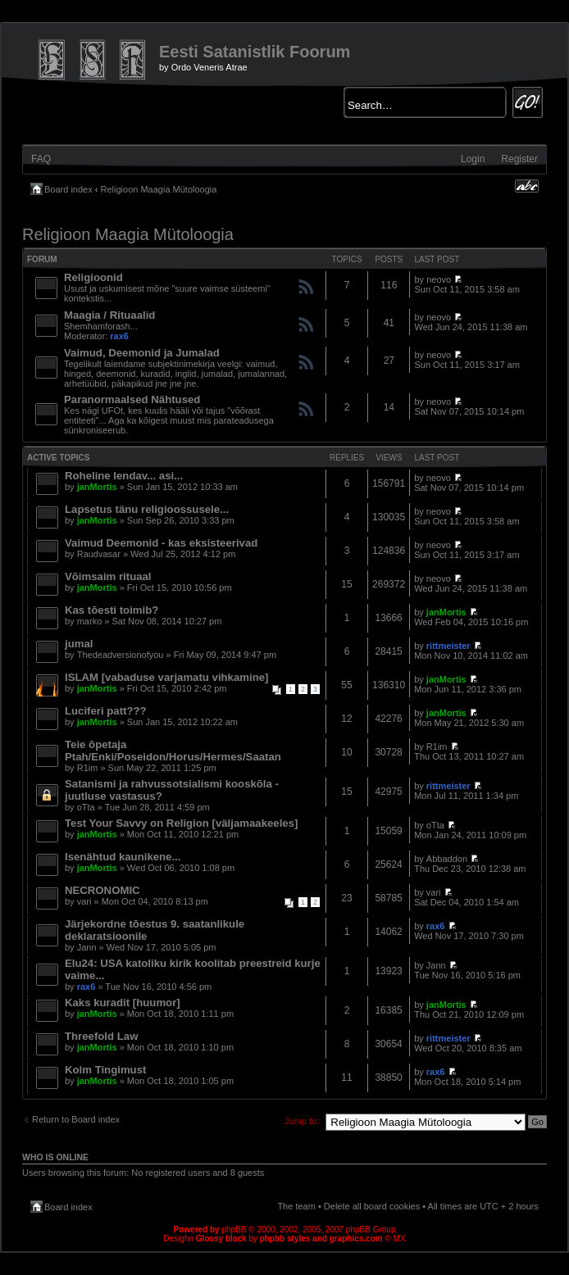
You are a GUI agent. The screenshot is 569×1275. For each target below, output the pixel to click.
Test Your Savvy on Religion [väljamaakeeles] (181, 823)
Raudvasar (99, 554)
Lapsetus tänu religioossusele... (147, 509)
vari (84, 901)
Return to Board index (76, 1119)
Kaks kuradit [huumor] (122, 1002)
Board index (68, 189)
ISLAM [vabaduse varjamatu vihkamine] (166, 677)
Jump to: (301, 1121)
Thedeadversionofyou (120, 655)
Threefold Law (101, 1036)
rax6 (119, 336)
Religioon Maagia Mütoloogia (159, 189)
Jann (87, 947)
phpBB (233, 1229)
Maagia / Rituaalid (109, 315)
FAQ (41, 159)
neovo (438, 279)
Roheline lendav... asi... (124, 476)
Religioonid (93, 277)
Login (473, 159)
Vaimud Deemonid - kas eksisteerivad (161, 543)
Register (519, 159)
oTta (86, 807)
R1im (87, 768)
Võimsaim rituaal (108, 576)
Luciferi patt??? (106, 711)
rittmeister (448, 646)
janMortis (97, 487)
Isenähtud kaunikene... (122, 857)
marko (89, 621)
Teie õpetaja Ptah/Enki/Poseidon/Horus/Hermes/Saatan (173, 750)
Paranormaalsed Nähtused (132, 399)
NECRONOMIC (102, 890)
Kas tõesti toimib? (111, 610)
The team (296, 1206)
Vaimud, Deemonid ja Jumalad (142, 353)
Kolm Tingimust (105, 1070)
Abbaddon (446, 859)
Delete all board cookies (372, 1206)
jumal (79, 644)
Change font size (527, 186)
